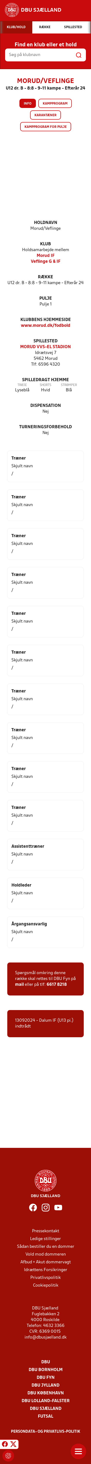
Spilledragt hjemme (45, 380)
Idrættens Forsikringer (45, 1270)
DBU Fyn (46, 1378)
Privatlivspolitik (45, 1278)
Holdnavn (45, 223)
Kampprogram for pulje (46, 127)
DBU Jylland (45, 1385)
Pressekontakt (45, 1231)
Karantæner (45, 115)
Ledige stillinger (45, 1239)
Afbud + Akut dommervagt (45, 1262)
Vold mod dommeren (45, 1254)
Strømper (69, 385)
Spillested (45, 341)
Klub (45, 244)
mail (19, 985)
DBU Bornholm (46, 1370)
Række (45, 277)
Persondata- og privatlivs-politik (45, 1431)
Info (28, 103)
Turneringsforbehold (45, 427)
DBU (45, 1362)
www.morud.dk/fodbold (45, 326)
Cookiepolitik (45, 1285)
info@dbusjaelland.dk (45, 1337)
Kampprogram (55, 103)
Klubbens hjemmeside (45, 320)
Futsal (45, 1417)
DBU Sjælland (45, 1409)
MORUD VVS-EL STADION (45, 347)
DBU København (45, 1393)
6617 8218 (57, 985)
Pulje (45, 298)
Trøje (22, 385)
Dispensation (45, 406)
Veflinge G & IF (45, 262)
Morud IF (46, 256)
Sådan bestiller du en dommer (45, 1247)
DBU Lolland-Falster (46, 1401)
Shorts (45, 385)
